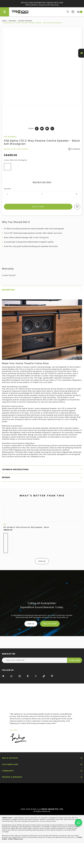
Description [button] (42, 289)
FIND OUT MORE (50, 623)
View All (42, 561)
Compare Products (73, 11)
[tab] (42, 290)
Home (4, 21)
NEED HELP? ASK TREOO (42, 182)
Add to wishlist (77, 207)
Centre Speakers (25, 21)
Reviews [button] (42, 477)
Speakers (12, 21)
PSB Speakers (10, 136)
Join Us (30, 623)
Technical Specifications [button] (42, 469)
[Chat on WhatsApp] (78, 822)
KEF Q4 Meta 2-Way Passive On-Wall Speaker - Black (26, 527)
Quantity (7, 189)
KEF (4, 524)
